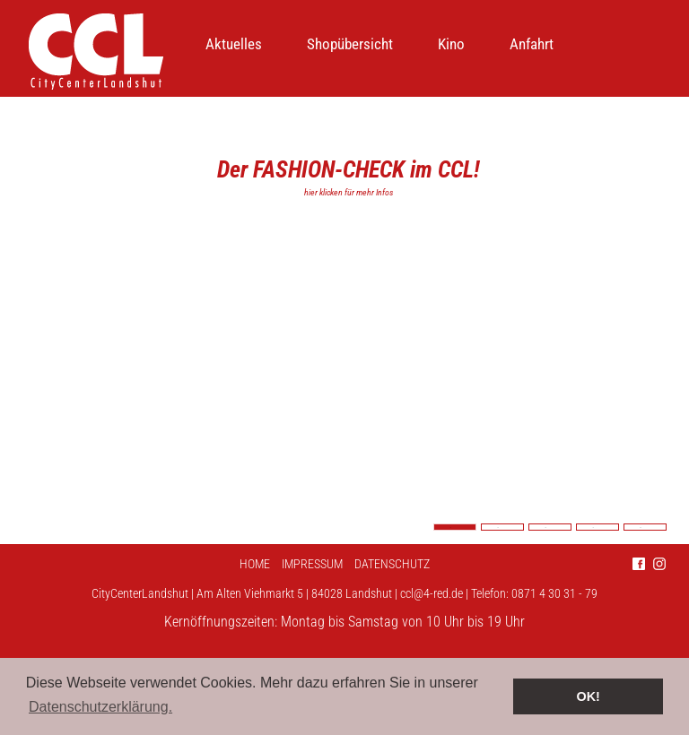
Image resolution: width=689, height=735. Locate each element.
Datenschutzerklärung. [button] (100, 706)
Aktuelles (233, 44)
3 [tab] (549, 527)
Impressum (312, 564)
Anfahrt (532, 44)
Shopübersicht (350, 44)
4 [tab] (597, 527)
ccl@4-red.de (431, 593)
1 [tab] (454, 527)
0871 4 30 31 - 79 (554, 593)
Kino (451, 44)
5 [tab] (645, 527)
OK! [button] (587, 696)
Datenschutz (392, 564)
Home (255, 564)
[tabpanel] (344, 320)
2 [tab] (502, 527)
